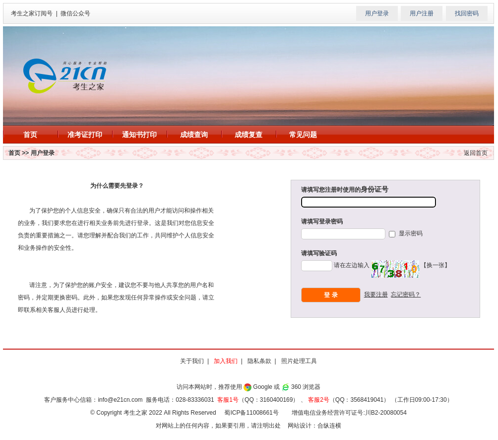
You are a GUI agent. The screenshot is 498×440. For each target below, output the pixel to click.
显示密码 (409, 233)
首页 (30, 135)
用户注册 (422, 13)
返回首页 (476, 152)
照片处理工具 (299, 361)
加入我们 (226, 361)
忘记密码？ (406, 294)
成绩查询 (194, 135)
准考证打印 (84, 135)
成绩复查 (248, 135)
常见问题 (303, 135)
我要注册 (376, 294)
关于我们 (192, 361)
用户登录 (377, 13)
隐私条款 (259, 361)
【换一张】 (435, 265)
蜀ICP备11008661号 (251, 412)
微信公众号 (75, 13)
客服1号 (228, 399)
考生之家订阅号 (32, 13)
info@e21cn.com (120, 399)
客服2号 (318, 399)
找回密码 (467, 13)
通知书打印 (139, 135)
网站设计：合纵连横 (314, 425)
